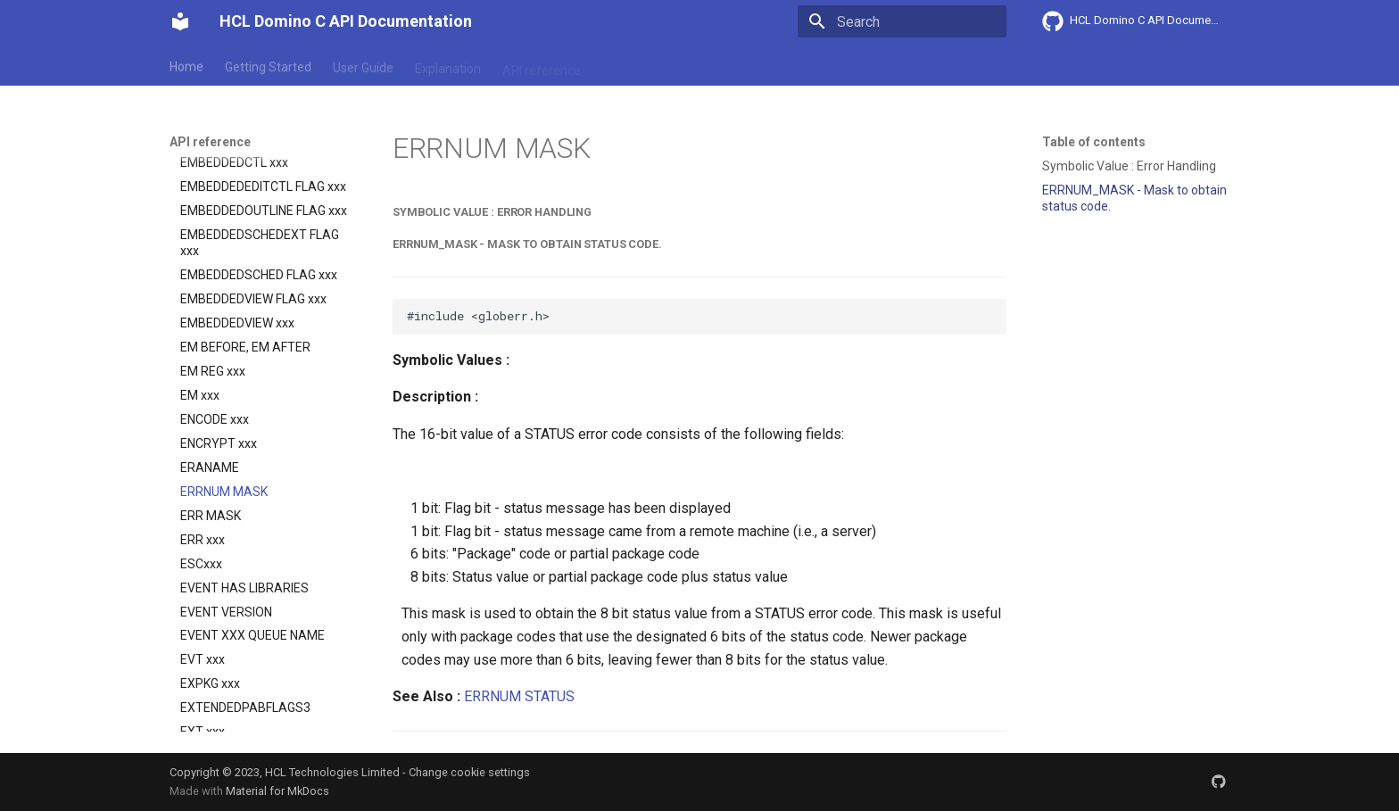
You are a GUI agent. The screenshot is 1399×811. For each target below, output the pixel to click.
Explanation (448, 65)
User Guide (363, 65)
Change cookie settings (469, 772)
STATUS (550, 696)
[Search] (902, 21)
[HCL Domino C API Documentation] (180, 21)
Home (186, 65)
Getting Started (268, 65)
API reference (541, 65)
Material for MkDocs (277, 791)
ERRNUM (492, 696)
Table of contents (1094, 142)
